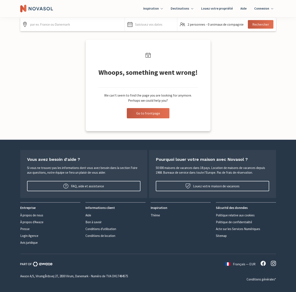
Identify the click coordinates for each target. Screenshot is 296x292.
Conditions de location (100, 236)
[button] (151, 24)
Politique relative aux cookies (235, 215)
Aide (243, 8)
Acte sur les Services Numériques (238, 229)
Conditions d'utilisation (100, 229)
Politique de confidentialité (234, 222)
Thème (155, 215)
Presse (25, 229)
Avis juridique (29, 243)
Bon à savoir (93, 222)
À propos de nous (31, 215)
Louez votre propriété (217, 8)
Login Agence (29, 236)
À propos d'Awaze (31, 222)
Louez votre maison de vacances (212, 186)
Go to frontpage (148, 113)
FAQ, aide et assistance (83, 186)
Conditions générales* (261, 279)
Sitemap (221, 236)
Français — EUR (240, 264)
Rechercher (260, 24)
